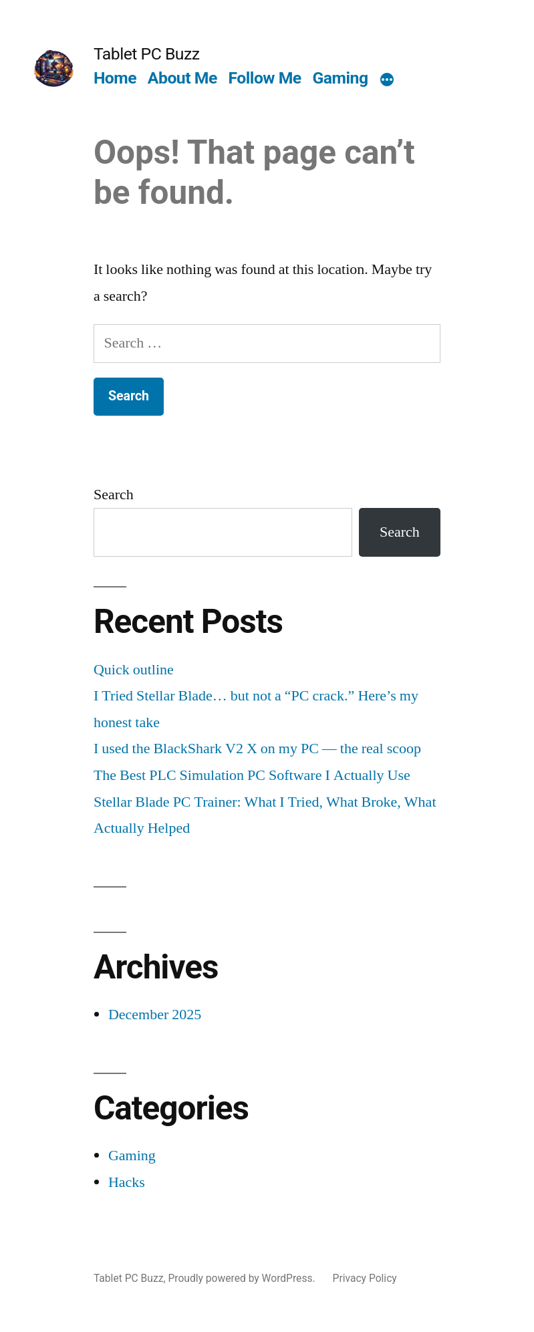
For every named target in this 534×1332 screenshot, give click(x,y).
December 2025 (154, 1014)
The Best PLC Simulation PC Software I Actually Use (252, 775)
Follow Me (264, 78)
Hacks (126, 1182)
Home (115, 78)
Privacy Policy (365, 1278)
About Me (182, 78)
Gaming (340, 78)
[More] (387, 81)
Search (114, 494)
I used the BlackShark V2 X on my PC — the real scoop (257, 748)
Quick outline (134, 669)
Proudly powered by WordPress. (242, 1278)
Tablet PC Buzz (147, 53)
